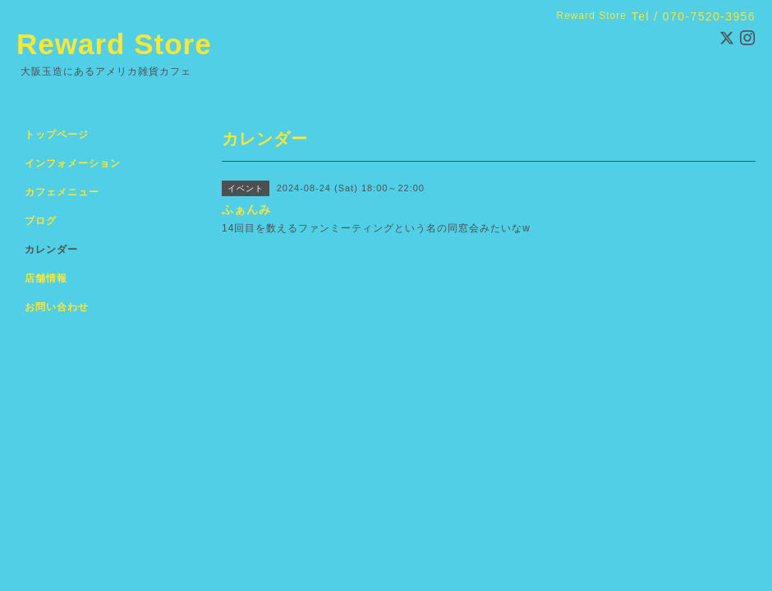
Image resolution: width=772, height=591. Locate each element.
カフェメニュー (62, 192)
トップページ (57, 134)
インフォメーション (73, 163)
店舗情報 (46, 278)
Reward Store (114, 44)
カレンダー (51, 249)
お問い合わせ (57, 307)
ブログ (41, 221)
